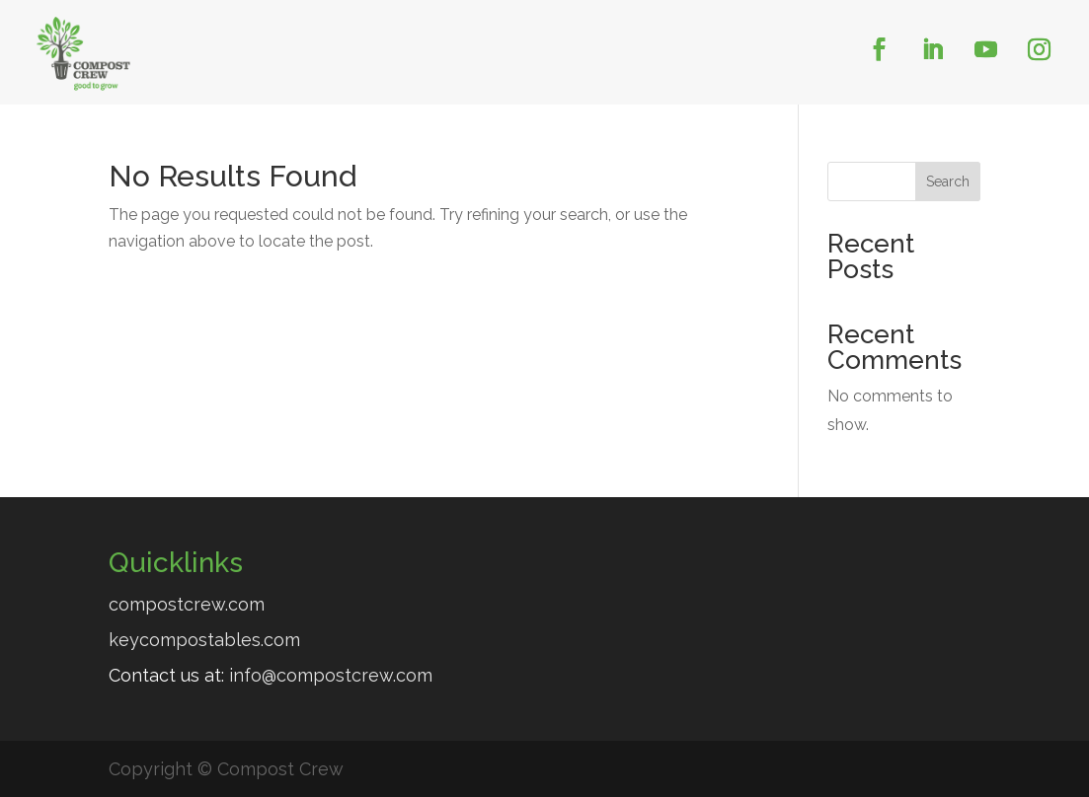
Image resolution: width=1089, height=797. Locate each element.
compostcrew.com (187, 604)
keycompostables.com (204, 639)
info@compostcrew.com (330, 675)
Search (948, 181)
